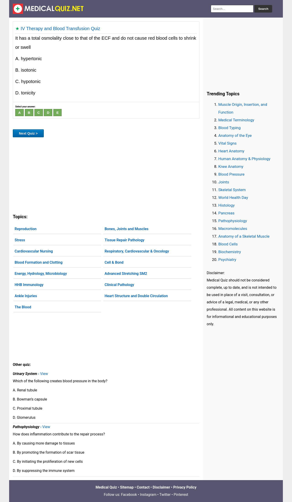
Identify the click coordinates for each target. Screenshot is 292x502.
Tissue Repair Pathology (124, 240)
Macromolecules (232, 228)
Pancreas (226, 213)
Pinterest (181, 494)
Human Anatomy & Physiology (244, 158)
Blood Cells (228, 244)
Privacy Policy (184, 487)
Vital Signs (227, 143)
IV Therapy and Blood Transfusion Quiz (60, 28)
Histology (226, 205)
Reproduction (25, 229)
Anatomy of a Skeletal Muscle (243, 236)
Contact (143, 487)
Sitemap (127, 487)
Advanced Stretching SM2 (125, 273)
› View (43, 374)
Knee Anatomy (230, 166)
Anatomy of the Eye (235, 135)
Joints (223, 182)
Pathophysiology (232, 220)
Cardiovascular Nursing (34, 251)
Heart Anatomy (231, 151)
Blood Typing (229, 127)
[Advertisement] (106, 175)
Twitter (165, 494)
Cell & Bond (113, 262)
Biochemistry (229, 252)
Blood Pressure (231, 174)
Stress (20, 240)
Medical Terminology (236, 120)
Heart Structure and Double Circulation (136, 296)
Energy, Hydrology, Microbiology (41, 273)
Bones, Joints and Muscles (126, 229)
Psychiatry (227, 259)
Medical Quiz (106, 487)
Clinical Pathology (119, 285)
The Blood (23, 307)
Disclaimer (161, 487)
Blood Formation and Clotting (39, 262)
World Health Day (233, 197)
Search (263, 8)
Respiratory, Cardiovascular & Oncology (136, 251)
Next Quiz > (28, 133)
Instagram (148, 494)
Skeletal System (232, 189)
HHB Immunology (29, 285)
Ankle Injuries (26, 296)
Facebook (129, 494)
